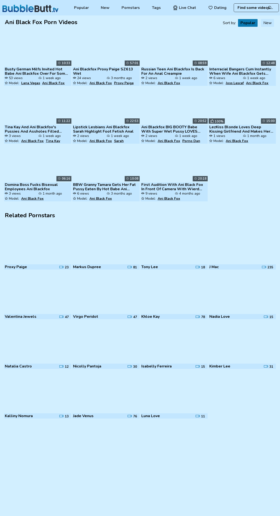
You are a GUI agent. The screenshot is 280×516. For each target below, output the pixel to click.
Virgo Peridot (85, 316)
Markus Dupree (87, 267)
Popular (81, 7)
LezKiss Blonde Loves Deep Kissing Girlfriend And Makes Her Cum (239, 129)
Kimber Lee (219, 366)
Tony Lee (149, 267)
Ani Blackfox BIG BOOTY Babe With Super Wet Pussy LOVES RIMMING (169, 129)
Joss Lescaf (235, 83)
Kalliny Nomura (19, 416)
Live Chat (184, 7)
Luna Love (150, 416)
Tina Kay (53, 141)
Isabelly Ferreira (156, 366)
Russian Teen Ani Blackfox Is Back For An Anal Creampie (172, 71)
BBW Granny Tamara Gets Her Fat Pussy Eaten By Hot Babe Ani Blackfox (104, 187)
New (105, 7)
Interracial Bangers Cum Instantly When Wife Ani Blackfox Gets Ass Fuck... (240, 71)
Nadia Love (219, 316)
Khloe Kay (150, 316)
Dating (217, 7)
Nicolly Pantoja (87, 366)
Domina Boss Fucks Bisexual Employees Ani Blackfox (31, 187)
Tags (156, 7)
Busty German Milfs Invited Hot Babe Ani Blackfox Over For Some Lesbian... (36, 71)
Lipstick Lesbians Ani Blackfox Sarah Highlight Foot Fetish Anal (103, 129)
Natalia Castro (18, 366)
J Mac (214, 267)
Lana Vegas (30, 83)
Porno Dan (191, 141)
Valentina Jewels (20, 316)
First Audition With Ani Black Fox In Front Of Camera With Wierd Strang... (172, 187)
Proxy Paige (124, 83)
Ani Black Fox (53, 83)
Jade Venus (83, 416)
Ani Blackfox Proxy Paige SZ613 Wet (103, 71)
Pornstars (131, 7)
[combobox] (256, 7)
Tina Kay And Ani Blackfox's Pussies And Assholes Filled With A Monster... (32, 129)
